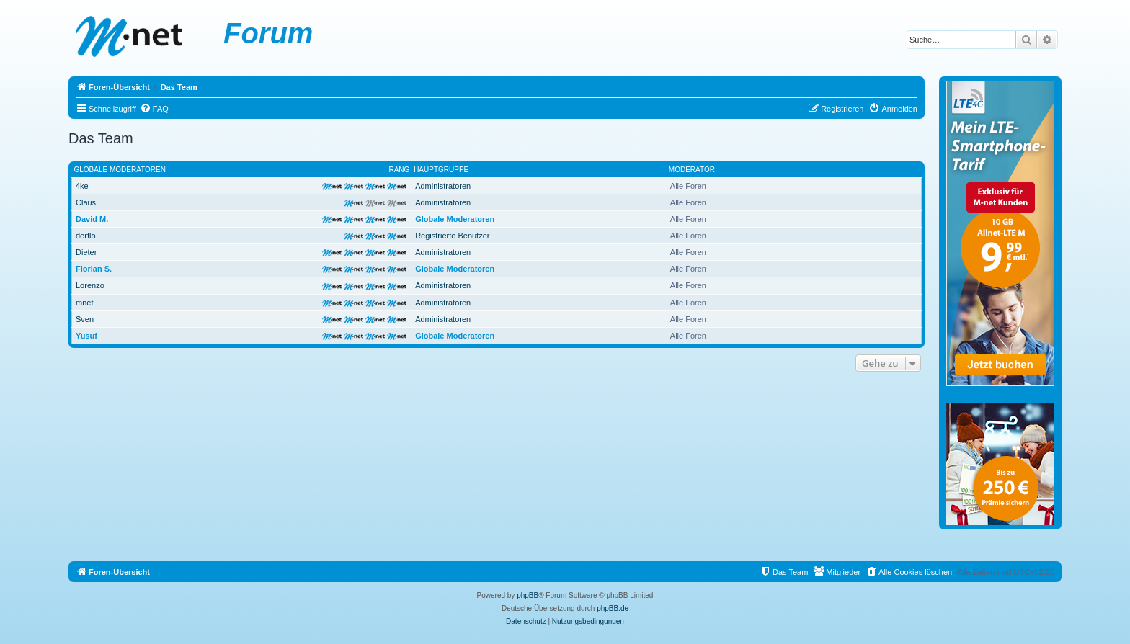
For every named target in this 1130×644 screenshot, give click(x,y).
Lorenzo (90, 285)
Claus (86, 202)
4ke (82, 186)
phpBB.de (612, 608)
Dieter (86, 252)
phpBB (527, 595)
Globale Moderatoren (120, 170)
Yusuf (86, 335)
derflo (86, 235)
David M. (92, 219)
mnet (84, 302)
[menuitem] (154, 108)
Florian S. (94, 268)
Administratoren (443, 186)
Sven (85, 319)
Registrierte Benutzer (452, 235)
